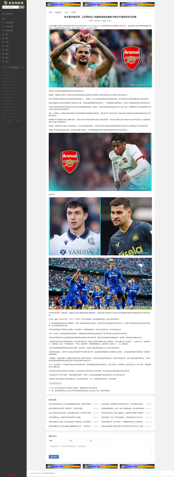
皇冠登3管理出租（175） (9, 75)
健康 (5, 54)
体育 (5, 46)
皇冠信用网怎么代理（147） (10, 91)
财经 (5, 50)
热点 (5, 34)
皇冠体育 (58, 12)
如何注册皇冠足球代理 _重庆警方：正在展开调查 (66, 408)
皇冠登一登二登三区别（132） (11, 113)
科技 (5, 58)
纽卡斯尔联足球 (55, 383)
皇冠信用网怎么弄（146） (10, 94)
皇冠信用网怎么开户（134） (10, 107)
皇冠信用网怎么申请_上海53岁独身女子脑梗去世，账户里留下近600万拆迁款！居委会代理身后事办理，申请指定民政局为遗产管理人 (94, 422)
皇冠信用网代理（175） (9, 78)
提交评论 (54, 458)
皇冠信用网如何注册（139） (10, 104)
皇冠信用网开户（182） (9, 71)
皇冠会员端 (7, 26)
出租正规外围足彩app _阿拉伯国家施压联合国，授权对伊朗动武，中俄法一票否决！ (78, 404)
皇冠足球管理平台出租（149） (11, 88)
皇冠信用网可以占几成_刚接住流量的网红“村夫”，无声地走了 (70, 426)
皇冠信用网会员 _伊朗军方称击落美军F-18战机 (65, 417)
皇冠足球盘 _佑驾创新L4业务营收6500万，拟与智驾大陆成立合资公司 (125, 404)
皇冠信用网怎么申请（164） (10, 81)
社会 (5, 42)
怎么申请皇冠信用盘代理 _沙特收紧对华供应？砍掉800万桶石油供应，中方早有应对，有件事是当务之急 (85, 413)
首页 (3, 19)
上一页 (8, 121)
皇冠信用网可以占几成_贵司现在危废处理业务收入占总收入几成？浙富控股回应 (82, 391)
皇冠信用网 (7, 30)
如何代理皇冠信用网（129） (10, 117)
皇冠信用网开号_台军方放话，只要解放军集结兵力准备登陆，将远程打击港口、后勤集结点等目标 (135, 422)
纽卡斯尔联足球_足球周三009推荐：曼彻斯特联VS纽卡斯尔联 (76, 388)
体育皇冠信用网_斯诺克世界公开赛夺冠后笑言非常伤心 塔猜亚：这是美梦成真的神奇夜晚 (132, 426)
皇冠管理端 (7, 23)
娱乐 (5, 38)
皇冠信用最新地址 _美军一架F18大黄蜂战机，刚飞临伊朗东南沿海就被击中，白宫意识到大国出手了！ (136, 408)
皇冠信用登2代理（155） (9, 84)
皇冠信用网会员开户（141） (10, 100)
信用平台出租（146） (8, 97)
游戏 (5, 61)
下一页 (18, 121)
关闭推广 (14, 475)
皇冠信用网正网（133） (9, 110)
